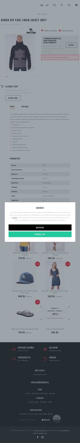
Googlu (15, 217)
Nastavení (40, 227)
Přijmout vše (40, 234)
